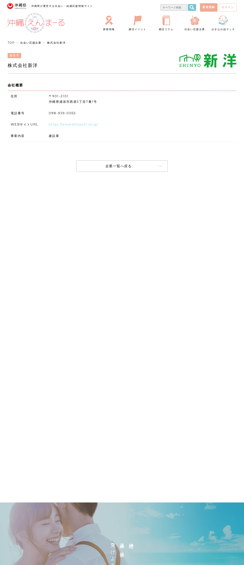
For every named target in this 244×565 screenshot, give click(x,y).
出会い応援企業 (32, 42)
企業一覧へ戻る (118, 166)
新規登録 (208, 7)
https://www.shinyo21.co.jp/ (75, 124)
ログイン (228, 7)
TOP (11, 42)
